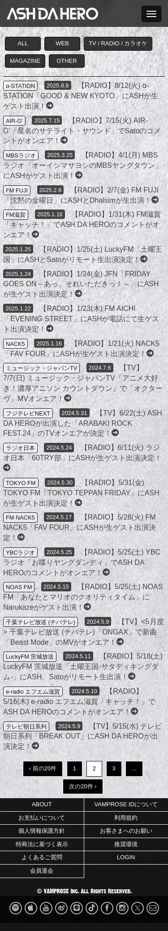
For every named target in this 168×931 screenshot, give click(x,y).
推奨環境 (126, 844)
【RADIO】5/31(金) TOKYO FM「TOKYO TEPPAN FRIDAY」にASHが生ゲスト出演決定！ (81, 493)
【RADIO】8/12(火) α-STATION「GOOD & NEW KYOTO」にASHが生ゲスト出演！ (80, 96)
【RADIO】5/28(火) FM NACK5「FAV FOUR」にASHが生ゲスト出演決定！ (79, 527)
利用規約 (126, 817)
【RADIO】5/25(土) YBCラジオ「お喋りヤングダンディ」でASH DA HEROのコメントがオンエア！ (81, 562)
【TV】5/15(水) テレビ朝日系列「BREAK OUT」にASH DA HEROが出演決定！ (82, 736)
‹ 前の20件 (42, 768)
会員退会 (41, 870)
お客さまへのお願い (126, 830)
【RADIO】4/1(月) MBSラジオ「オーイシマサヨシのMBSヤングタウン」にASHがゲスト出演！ (82, 165)
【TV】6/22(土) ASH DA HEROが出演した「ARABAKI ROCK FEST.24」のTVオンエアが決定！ (82, 423)
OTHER (66, 60)
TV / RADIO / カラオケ (118, 43)
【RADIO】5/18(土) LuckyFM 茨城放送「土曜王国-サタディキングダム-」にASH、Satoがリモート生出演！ (83, 666)
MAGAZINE (25, 60)
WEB (62, 43)
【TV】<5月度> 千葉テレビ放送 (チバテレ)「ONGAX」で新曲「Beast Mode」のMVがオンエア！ (83, 632)
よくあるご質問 (42, 857)
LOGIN (126, 857)
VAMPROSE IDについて (126, 804)
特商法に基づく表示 (42, 844)
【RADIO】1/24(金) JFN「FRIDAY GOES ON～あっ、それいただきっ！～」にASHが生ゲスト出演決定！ (81, 284)
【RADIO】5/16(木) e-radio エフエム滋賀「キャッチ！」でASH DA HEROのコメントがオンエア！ (79, 701)
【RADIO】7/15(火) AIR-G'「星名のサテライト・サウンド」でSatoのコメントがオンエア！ (82, 131)
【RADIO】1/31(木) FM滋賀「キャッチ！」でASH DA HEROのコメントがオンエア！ (82, 224)
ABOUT (42, 804)
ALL (22, 43)
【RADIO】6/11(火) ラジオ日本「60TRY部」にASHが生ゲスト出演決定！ (82, 457)
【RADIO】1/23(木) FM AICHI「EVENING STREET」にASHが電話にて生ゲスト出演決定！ (81, 319)
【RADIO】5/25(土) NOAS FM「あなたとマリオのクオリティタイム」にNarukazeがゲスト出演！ (83, 597)
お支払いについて (41, 817)
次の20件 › (82, 786)
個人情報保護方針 (41, 830)
